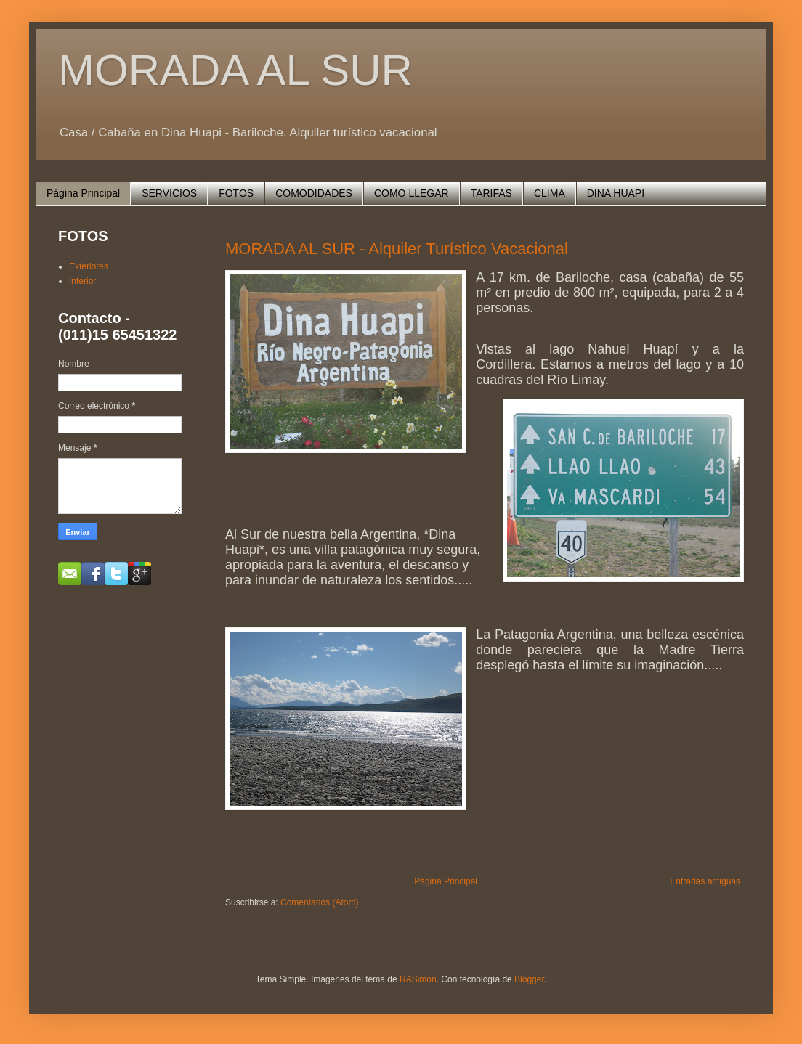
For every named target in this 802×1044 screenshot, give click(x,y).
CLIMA (549, 193)
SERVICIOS (169, 193)
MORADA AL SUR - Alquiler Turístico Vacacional (396, 249)
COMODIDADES (313, 193)
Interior (82, 281)
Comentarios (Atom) (319, 902)
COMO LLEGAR (411, 193)
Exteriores (88, 266)
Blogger (529, 979)
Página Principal (83, 193)
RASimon (418, 979)
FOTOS (236, 193)
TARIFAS (491, 193)
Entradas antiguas (705, 881)
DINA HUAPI (615, 193)
